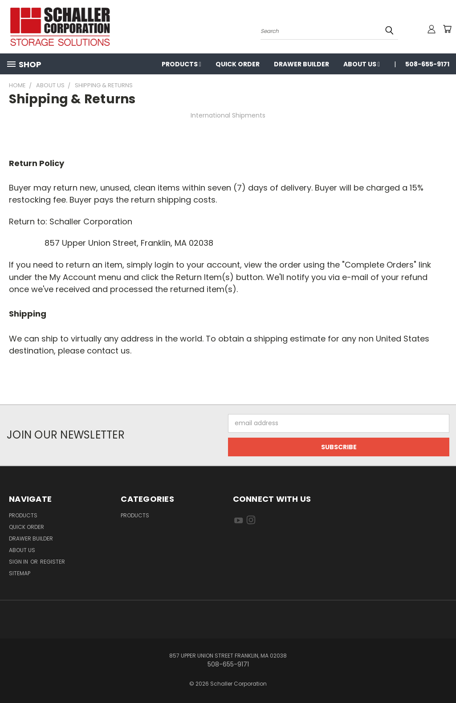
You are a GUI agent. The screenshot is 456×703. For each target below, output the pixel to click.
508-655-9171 (427, 64)
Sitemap (19, 573)
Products (181, 64)
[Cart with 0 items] (447, 28)
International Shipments (228, 115)
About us (361, 64)
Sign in (19, 561)
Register (52, 561)
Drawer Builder (301, 64)
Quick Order (238, 64)
